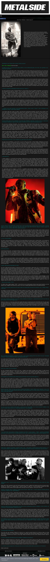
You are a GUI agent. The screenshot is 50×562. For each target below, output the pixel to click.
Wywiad (2, 18)
